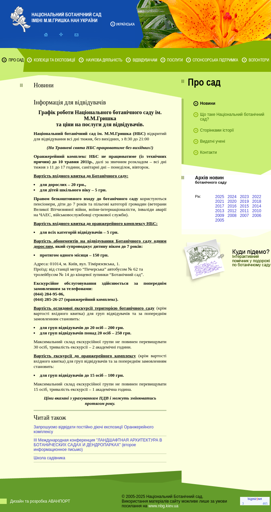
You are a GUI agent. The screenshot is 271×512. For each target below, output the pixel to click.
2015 (244, 206)
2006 (256, 215)
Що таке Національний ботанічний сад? (232, 117)
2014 (256, 206)
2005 (219, 220)
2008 (232, 215)
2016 (232, 206)
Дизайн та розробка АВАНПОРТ (40, 501)
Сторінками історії (217, 130)
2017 (219, 206)
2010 (256, 210)
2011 (244, 210)
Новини (207, 103)
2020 (232, 201)
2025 (219, 196)
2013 (219, 210)
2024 (232, 196)
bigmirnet (255, 499)
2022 (256, 196)
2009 (219, 215)
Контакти (208, 152)
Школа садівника (49, 458)
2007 (244, 215)
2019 (244, 201)
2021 (219, 201)
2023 (244, 196)
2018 (256, 201)
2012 (232, 210)
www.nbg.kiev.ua (163, 506)
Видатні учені (212, 141)
